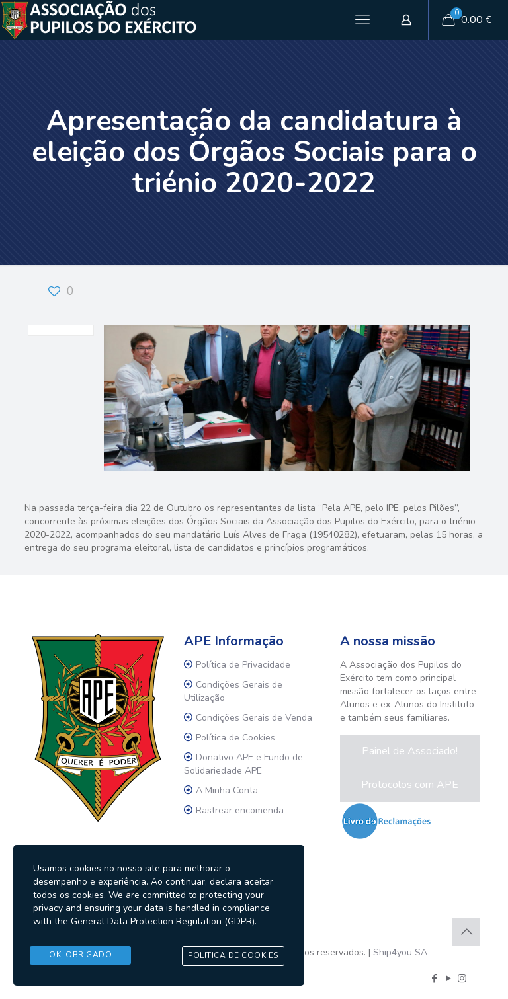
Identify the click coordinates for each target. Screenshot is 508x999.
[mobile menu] (362, 20)
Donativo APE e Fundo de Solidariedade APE (243, 764)
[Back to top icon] (466, 932)
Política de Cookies (235, 737)
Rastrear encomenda (240, 810)
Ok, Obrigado (80, 955)
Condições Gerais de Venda (254, 717)
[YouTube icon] (448, 978)
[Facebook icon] (434, 978)
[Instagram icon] (462, 978)
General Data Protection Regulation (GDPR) (163, 922)
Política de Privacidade (243, 665)
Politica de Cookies (233, 956)
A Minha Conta (227, 790)
